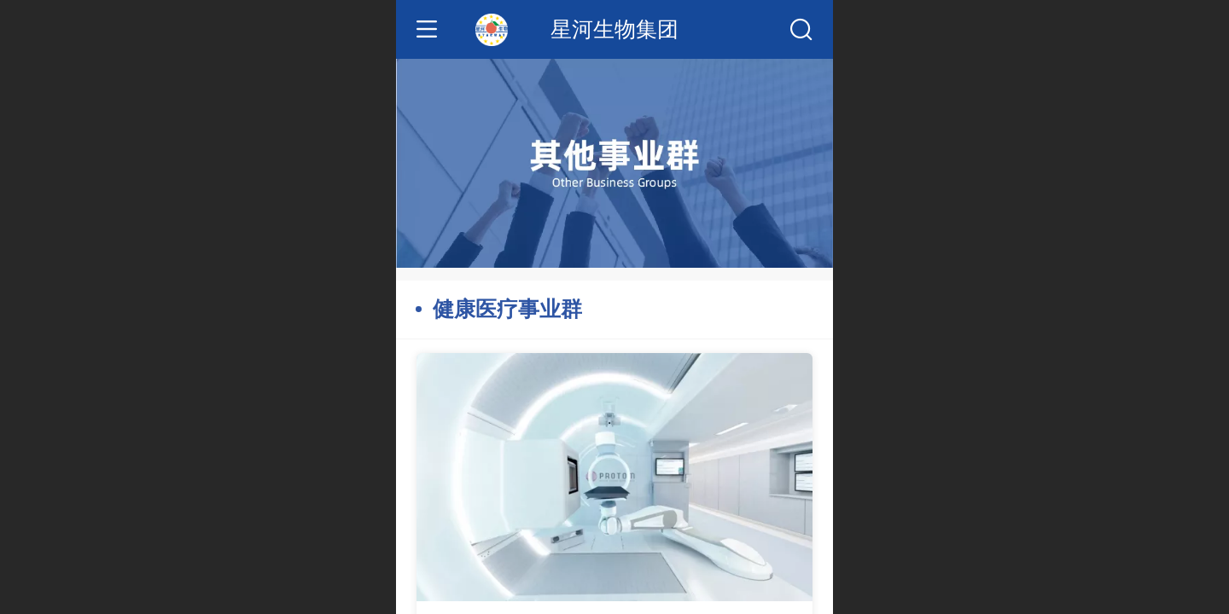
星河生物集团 (614, 29)
